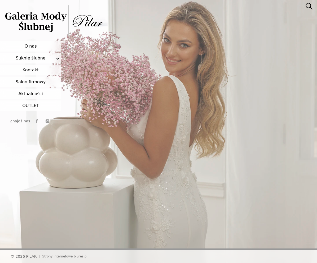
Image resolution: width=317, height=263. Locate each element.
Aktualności (30, 93)
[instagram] (47, 121)
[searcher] (309, 6)
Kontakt (31, 69)
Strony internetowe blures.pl (64, 256)
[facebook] (37, 121)
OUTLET (30, 105)
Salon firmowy (31, 81)
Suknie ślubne (31, 58)
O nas (31, 46)
